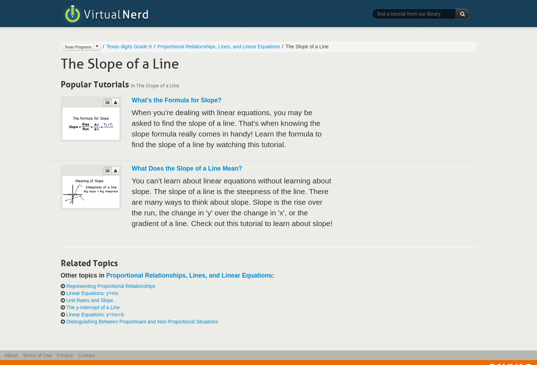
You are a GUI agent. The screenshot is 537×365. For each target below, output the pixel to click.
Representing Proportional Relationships (110, 286)
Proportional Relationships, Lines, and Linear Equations (218, 46)
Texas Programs (78, 47)
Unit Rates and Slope (89, 300)
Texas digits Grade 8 (129, 46)
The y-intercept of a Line (93, 307)
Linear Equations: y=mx (92, 293)
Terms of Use (37, 355)
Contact (86, 355)
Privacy (65, 355)
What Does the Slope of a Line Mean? (187, 168)
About (11, 355)
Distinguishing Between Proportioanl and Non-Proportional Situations (142, 321)
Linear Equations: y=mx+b (95, 314)
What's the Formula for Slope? (177, 100)
